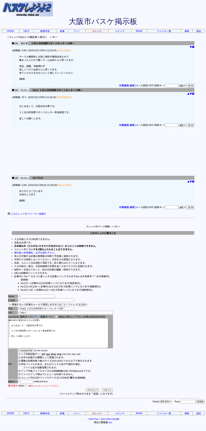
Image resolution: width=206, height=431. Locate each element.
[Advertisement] (103, 151)
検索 (186, 31)
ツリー (76, 31)
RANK (139, 31)
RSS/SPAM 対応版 (110, 425)
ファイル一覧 (164, 31)
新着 (62, 31)
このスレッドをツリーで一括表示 (27, 213)
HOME (10, 31)
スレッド (97, 31)
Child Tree (93, 424)
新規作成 (45, 31)
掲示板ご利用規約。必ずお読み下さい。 (35, 252)
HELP (26, 31)
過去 (198, 31)
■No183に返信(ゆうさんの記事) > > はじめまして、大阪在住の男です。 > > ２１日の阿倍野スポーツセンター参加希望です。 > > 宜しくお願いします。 (64, 336)
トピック (120, 31)
